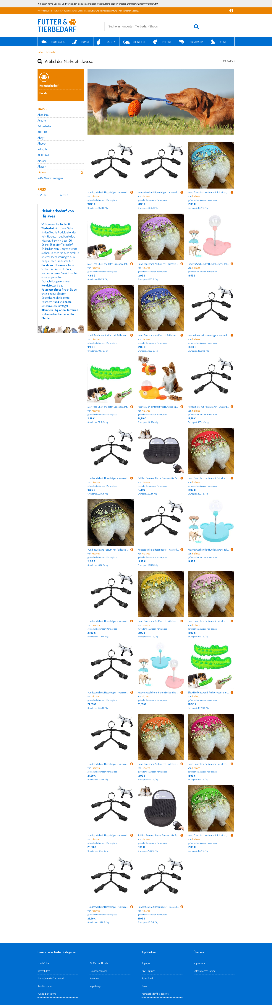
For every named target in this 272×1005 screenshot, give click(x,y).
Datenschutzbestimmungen (140, 3)
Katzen (111, 42)
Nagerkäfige (95, 986)
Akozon (42, 166)
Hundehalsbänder (98, 970)
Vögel (224, 42)
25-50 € (63, 195)
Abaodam (43, 115)
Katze (68, 302)
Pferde (166, 42)
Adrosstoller (44, 126)
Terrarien (72, 310)
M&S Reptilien (148, 970)
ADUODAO (43, 132)
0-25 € (42, 195)
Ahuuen (42, 143)
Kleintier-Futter (45, 986)
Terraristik (195, 42)
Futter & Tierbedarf (47, 51)
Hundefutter (48, 285)
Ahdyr (41, 138)
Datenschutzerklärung (204, 970)
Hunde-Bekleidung (47, 993)
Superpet (146, 963)
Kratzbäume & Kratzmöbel (51, 978)
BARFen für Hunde (99, 963)
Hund (56, 302)
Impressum (199, 963)
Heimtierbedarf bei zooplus (155, 993)
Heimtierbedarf (48, 85)
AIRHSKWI (43, 155)
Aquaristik (57, 42)
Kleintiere (138, 42)
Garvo (145, 986)
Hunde (85, 42)
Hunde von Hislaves (53, 265)
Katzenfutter (44, 970)
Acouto (42, 120)
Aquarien (60, 310)
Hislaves (42, 172)
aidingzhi (42, 149)
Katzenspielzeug (51, 289)
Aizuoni (42, 161)
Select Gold (147, 978)
